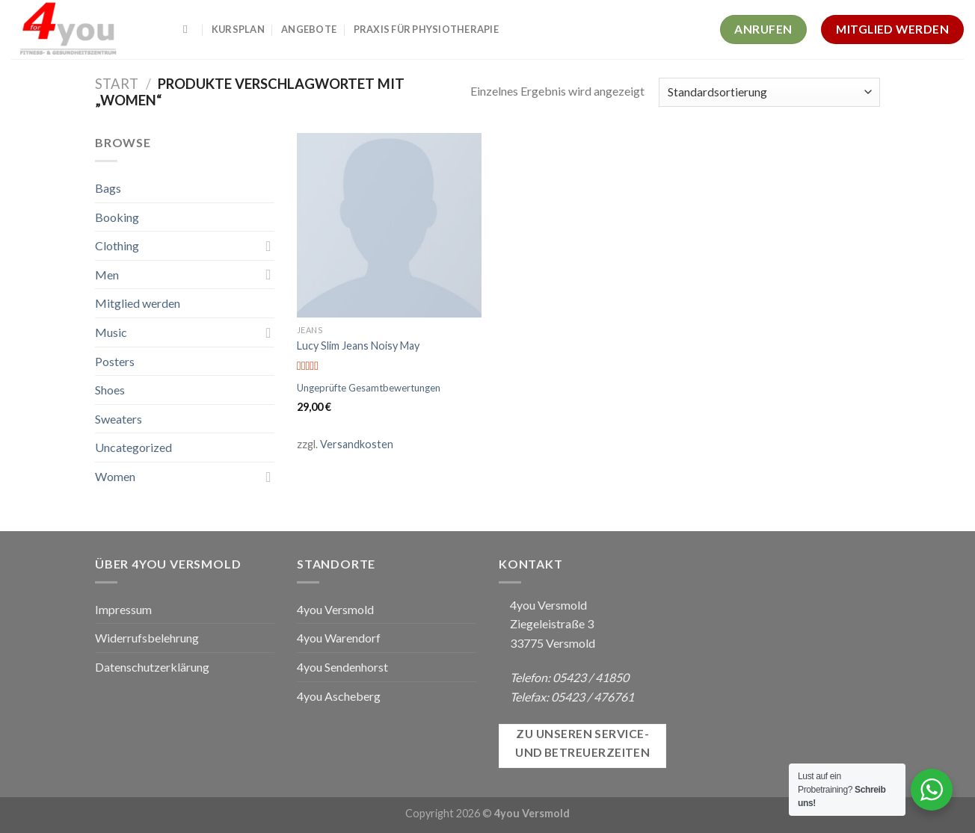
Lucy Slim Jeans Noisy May (358, 345)
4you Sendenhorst (342, 667)
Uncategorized (133, 447)
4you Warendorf (339, 638)
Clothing (117, 245)
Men (107, 274)
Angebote (308, 29)
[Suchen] (188, 29)
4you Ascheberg (339, 696)
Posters (115, 361)
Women (115, 476)
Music (111, 332)
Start (116, 83)
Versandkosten (356, 444)
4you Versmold (335, 609)
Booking (117, 217)
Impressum (123, 609)
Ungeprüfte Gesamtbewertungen (368, 388)
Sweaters (118, 419)
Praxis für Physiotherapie (426, 29)
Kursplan (238, 29)
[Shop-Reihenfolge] (769, 92)
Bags (108, 188)
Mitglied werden (137, 303)
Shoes (110, 390)
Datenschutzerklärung (152, 667)
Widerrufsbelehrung (147, 638)
